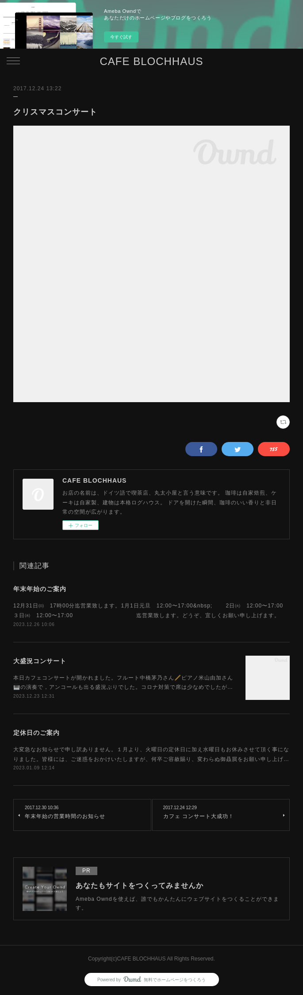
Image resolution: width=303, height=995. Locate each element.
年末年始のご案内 (39, 588)
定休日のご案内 (36, 732)
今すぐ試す (121, 37)
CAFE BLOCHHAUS (151, 61)
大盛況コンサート (39, 661)
